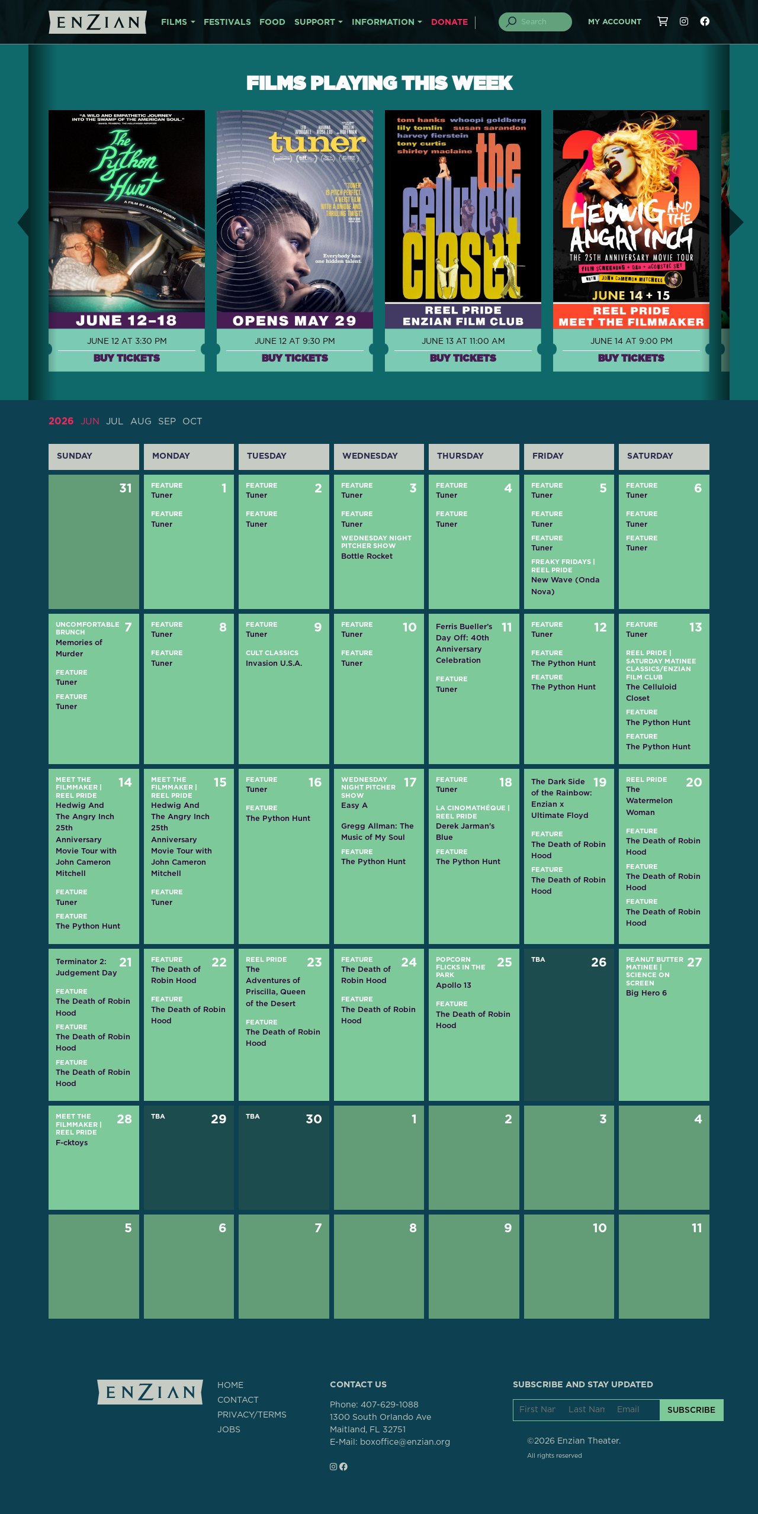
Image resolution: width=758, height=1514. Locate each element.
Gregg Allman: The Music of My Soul (377, 832)
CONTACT (238, 1400)
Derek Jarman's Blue (465, 832)
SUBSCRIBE (691, 1410)
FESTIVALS (227, 22)
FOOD (272, 22)
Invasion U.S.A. (274, 663)
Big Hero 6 (646, 992)
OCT (197, 421)
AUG (144, 421)
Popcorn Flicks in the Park (461, 967)
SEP (171, 421)
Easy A (354, 805)
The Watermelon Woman (649, 800)
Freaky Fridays (561, 562)
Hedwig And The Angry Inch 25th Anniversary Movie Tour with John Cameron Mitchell (86, 839)
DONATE (449, 22)
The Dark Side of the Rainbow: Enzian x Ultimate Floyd (561, 798)
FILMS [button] (174, 22)
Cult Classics (272, 653)
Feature (167, 485)
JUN (91, 421)
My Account (614, 22)
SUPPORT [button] (314, 22)
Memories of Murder (79, 647)
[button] (14, 222)
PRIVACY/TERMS (252, 1415)
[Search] (542, 21)
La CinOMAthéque (471, 808)
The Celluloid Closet (651, 692)
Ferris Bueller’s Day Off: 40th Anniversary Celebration (464, 643)
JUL (116, 421)
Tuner (161, 495)
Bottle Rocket (367, 556)
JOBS (228, 1430)
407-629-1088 (390, 1405)
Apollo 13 (453, 985)
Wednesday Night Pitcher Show (368, 788)
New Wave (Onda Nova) (565, 585)
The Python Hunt (563, 663)
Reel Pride (552, 570)
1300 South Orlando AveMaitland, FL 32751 (380, 1423)
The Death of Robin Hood (568, 850)
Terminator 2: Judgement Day (86, 966)
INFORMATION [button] (383, 22)
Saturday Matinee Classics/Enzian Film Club (661, 669)
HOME (230, 1385)
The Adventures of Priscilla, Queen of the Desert (276, 986)
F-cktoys (72, 1142)
